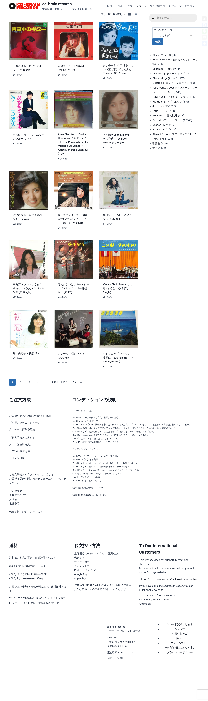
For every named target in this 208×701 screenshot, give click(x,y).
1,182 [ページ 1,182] (63, 382)
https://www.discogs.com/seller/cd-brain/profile (169, 579)
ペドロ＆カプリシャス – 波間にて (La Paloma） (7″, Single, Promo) (118, 357)
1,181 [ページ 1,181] (55, 382)
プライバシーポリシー (180, 652)
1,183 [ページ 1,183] (72, 382)
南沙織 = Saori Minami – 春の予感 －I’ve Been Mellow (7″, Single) (117, 138)
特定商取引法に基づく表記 (179, 647)
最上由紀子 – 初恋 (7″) (26, 353)
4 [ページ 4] (37, 382)
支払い (172, 5)
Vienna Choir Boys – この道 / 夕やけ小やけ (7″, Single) (117, 288)
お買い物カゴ (157, 5)
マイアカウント (188, 5)
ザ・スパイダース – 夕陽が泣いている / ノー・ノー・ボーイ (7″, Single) (72, 219)
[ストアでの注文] (113, 14)
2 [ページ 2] (21, 382)
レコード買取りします (120, 5)
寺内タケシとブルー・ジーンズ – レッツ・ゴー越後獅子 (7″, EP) (73, 288)
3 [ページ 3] (29, 382)
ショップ (141, 5)
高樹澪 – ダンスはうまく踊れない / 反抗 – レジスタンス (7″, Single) (28, 288)
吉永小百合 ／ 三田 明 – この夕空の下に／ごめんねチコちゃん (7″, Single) (118, 69)
